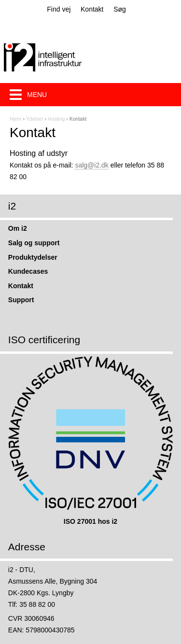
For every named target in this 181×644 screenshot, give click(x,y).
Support (21, 300)
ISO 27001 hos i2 (90, 521)
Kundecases (28, 271)
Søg (119, 9)
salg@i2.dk (91, 165)
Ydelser (34, 119)
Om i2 (17, 228)
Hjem (16, 119)
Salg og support (34, 243)
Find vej (58, 9)
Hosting (56, 119)
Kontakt (92, 9)
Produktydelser (32, 257)
